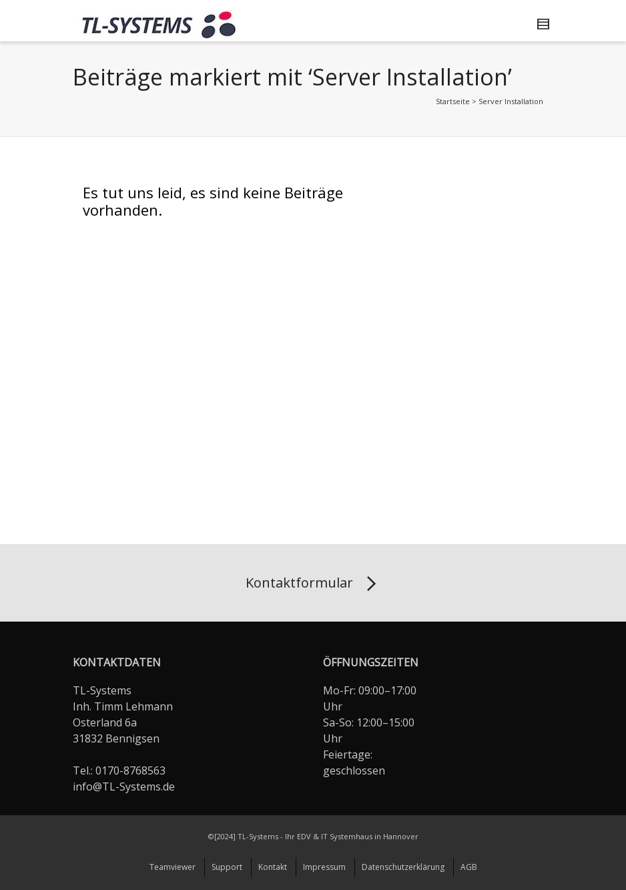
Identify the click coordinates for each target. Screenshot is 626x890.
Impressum (324, 867)
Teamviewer (172, 867)
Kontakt (272, 867)
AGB (468, 867)
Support (227, 867)
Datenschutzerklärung (403, 867)
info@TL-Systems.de (124, 786)
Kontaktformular (313, 584)
